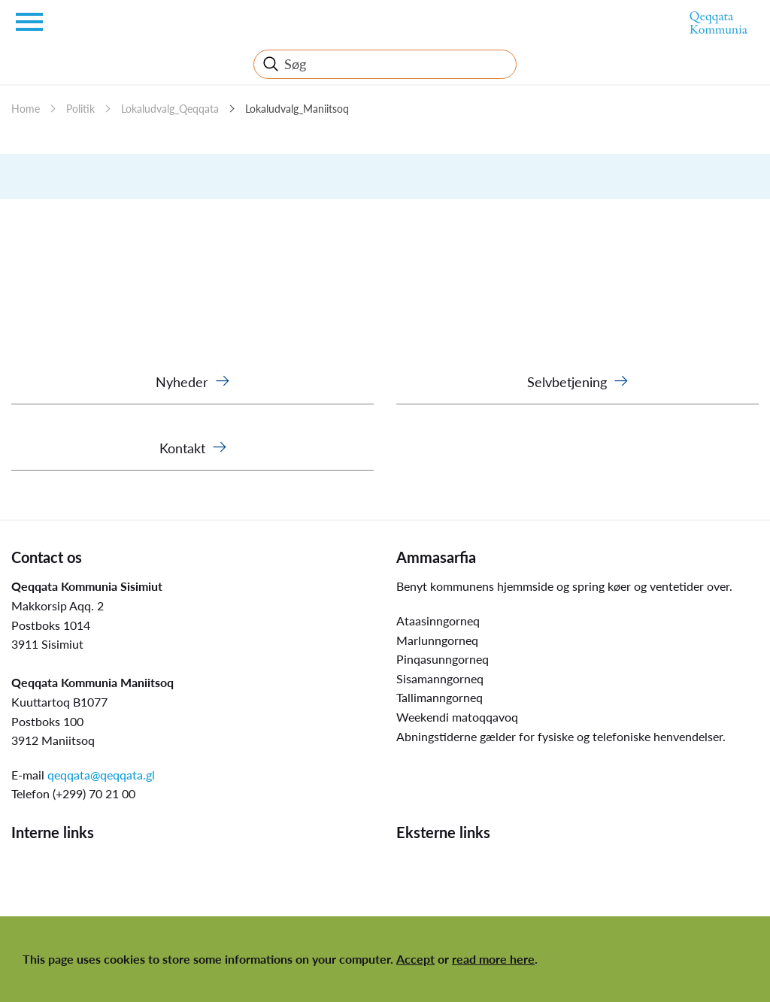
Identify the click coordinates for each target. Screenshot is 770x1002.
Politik (80, 108)
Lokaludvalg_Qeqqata (170, 108)
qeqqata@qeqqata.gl (101, 774)
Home (25, 108)
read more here (493, 959)
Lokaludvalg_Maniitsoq (297, 108)
